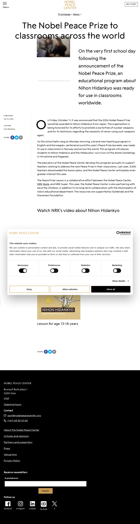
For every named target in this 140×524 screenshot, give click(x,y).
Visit (6, 398)
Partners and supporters (18, 442)
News (75, 14)
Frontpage (64, 14)
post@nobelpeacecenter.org (22, 416)
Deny (29, 289)
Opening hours (12, 404)
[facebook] (12, 137)
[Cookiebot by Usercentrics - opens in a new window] (118, 233)
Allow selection (70, 289)
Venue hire (10, 454)
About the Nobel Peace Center (21, 430)
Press (7, 448)
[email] (21, 137)
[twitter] (16, 137)
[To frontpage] (70, 5)
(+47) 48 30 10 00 (16, 421)
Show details (118, 281)
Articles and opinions (16, 436)
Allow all (111, 289)
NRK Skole (43, 184)
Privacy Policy (12, 460)
